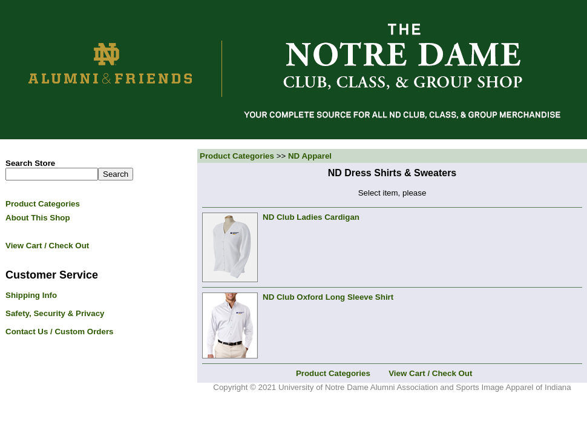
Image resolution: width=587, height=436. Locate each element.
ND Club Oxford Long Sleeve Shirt (328, 297)
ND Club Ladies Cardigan (311, 217)
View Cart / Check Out (430, 373)
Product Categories (237, 155)
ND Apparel (310, 155)
